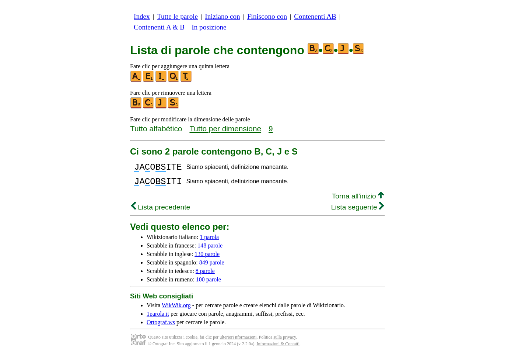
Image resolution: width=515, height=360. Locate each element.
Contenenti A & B (159, 27)
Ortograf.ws (161, 326)
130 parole (207, 258)
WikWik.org (176, 310)
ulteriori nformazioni (238, 341)
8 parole (205, 275)
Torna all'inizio (358, 200)
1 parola (209, 241)
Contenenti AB (315, 16)
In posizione (209, 27)
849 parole (211, 267)
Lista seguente (357, 211)
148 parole (210, 250)
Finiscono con (267, 16)
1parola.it (158, 318)
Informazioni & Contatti (277, 348)
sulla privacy (284, 341)
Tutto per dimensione (225, 128)
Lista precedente (160, 211)
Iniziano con (222, 16)
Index (142, 16)
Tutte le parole (177, 16)
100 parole (208, 284)
